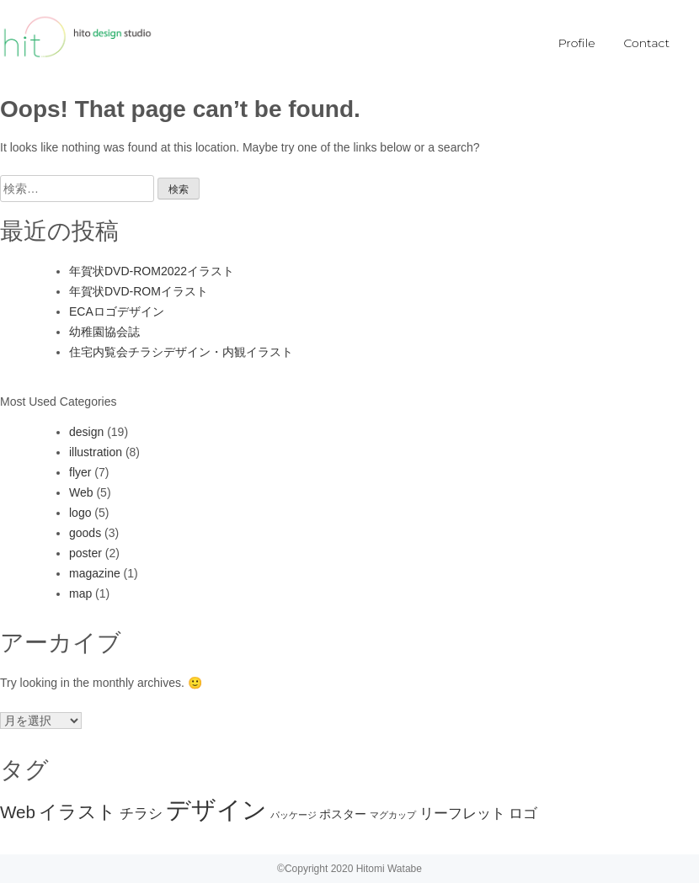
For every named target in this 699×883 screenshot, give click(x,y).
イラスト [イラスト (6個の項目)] (77, 811)
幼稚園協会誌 (104, 331)
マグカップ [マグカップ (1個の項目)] (393, 815)
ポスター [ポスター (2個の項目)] (342, 814)
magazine (94, 573)
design (86, 432)
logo (80, 512)
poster (85, 553)
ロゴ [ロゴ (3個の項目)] (523, 814)
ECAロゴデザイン (116, 311)
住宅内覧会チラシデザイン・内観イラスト (181, 352)
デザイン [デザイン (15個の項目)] (216, 809)
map (80, 593)
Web (81, 492)
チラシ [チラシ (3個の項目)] (141, 814)
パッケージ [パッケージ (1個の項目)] (293, 815)
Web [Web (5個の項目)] (17, 812)
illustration (95, 452)
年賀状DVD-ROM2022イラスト (151, 271)
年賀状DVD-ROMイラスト (138, 291)
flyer (80, 472)
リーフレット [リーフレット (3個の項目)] (462, 814)
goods (85, 533)
